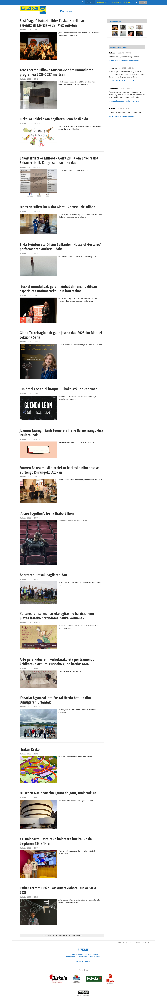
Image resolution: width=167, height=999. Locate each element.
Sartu (143, 2)
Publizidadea (122, 942)
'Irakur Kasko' (30, 749)
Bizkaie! (112, 53)
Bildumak (116, 2)
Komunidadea (102, 2)
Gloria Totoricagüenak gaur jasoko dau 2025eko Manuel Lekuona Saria (61, 335)
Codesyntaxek (81, 995)
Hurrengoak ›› (77, 935)
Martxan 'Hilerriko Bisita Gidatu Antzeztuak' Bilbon (57, 206)
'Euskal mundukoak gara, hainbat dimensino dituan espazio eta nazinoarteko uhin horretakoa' (58, 288)
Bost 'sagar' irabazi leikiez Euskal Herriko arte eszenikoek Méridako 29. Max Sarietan (53, 23)
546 (66, 935)
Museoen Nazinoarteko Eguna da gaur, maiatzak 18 (58, 792)
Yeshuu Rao (113, 88)
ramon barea (114, 68)
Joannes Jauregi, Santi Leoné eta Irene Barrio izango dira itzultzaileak (61, 432)
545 (63, 935)
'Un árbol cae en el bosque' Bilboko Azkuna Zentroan (59, 388)
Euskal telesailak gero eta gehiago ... (125, 116)
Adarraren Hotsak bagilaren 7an (43, 574)
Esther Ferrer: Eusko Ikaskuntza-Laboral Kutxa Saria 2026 (58, 890)
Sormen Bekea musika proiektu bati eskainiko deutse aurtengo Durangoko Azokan (59, 470)
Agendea (128, 2)
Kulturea (66, 11)
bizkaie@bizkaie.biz (83, 961)
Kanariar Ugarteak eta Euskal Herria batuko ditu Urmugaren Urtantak (55, 700)
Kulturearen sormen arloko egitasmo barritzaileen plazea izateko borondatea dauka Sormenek (57, 615)
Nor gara (147, 942)
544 (60, 935)
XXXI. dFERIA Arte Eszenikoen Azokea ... (125, 61)
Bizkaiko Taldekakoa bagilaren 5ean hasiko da (54, 118)
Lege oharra (135, 942)
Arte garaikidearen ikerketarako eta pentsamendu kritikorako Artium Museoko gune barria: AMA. (57, 661)
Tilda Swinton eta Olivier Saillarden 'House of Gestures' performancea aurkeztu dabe (60, 246)
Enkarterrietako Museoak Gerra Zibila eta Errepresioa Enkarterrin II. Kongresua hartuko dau (59, 160)
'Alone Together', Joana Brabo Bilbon (47, 513)
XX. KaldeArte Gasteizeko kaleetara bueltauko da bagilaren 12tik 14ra (56, 841)
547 (69, 935)
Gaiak (90, 2)
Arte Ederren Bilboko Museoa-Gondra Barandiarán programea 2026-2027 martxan (56, 72)
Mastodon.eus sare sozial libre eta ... (125, 101)
